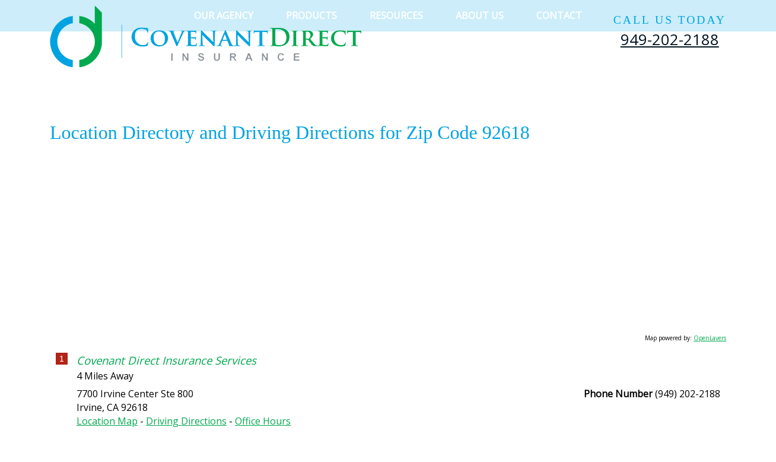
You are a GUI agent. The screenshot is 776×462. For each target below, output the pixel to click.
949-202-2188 (670, 39)
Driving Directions (186, 421)
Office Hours (263, 421)
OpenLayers (710, 338)
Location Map (107, 421)
